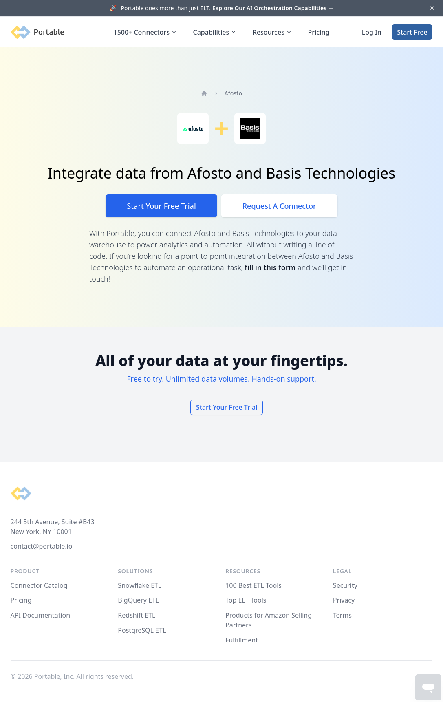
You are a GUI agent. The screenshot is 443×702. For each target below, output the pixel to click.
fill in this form (270, 267)
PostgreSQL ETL (142, 630)
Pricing (319, 32)
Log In (371, 32)
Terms (342, 615)
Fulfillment (241, 640)
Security (345, 585)
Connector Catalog (39, 585)
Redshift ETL (136, 615)
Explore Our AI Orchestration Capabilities (273, 8)
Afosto (233, 93)
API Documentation (41, 615)
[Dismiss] (432, 8)
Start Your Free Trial (161, 206)
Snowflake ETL (139, 585)
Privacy (344, 600)
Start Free (412, 32)
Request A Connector (279, 206)
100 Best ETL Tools (253, 585)
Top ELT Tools (245, 600)
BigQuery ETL (138, 600)
